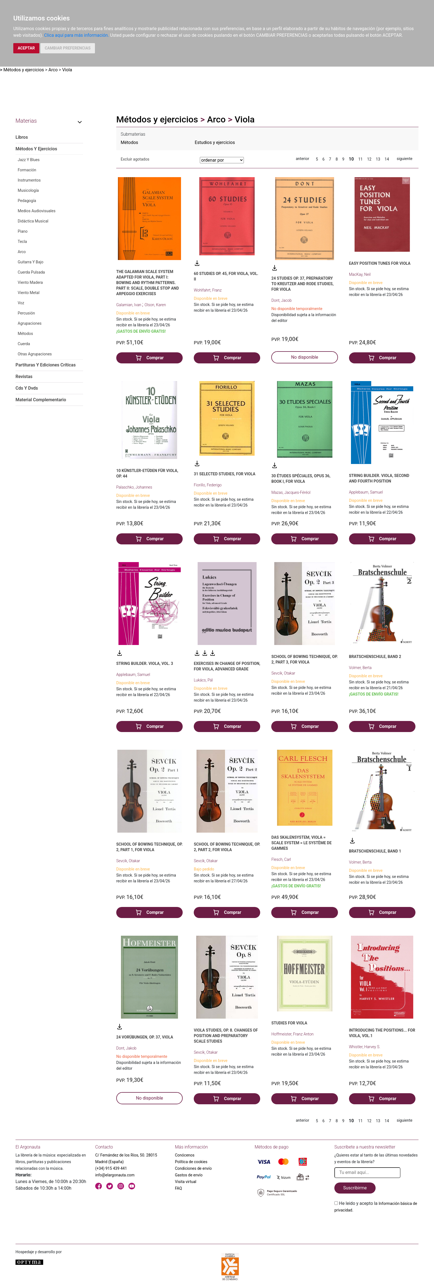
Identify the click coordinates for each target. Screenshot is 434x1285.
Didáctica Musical (33, 221)
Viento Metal (29, 292)
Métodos (25, 333)
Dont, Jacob (281, 300)
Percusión (26, 313)
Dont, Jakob (126, 1048)
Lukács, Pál (203, 680)
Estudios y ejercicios (215, 142)
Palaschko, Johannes (134, 487)
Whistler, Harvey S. (364, 1047)
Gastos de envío (189, 1175)
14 (387, 159)
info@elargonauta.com (115, 1175)
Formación (27, 170)
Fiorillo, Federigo (207, 485)
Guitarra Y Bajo (30, 262)
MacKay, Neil (360, 274)
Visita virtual (185, 1181)
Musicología (28, 190)
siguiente (404, 158)
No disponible (304, 357)
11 (360, 159)
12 (369, 159)
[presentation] (376, 1226)
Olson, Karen (155, 305)
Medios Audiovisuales (36, 211)
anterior (302, 158)
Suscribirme (355, 1187)
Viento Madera (30, 282)
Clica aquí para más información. (76, 35)
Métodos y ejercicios (23, 69)
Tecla (22, 241)
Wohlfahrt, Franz (208, 290)
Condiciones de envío (193, 1168)
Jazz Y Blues (29, 160)
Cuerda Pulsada (31, 272)
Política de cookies (191, 1162)
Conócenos (185, 1155)
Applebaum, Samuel (366, 492)
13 (378, 159)
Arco (53, 69)
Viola (67, 69)
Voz (21, 303)
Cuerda (24, 344)
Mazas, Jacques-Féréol (290, 492)
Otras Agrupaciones (35, 354)
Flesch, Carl (281, 859)
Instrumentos (29, 180)
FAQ (178, 1188)
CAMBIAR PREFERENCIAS (68, 48)
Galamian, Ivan (129, 305)
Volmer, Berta (360, 667)
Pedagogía (27, 200)
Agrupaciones (30, 323)
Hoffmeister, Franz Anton (292, 1034)
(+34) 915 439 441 (111, 1168)
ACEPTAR (26, 48)
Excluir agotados (135, 159)
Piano (23, 231)
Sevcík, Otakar (283, 673)
